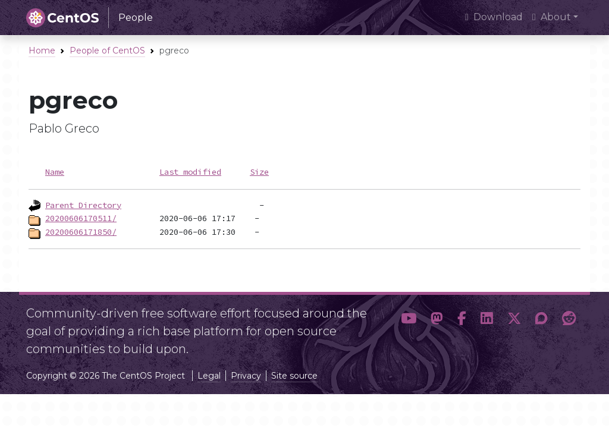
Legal (209, 375)
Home (42, 50)
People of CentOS (107, 50)
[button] (408, 326)
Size (259, 171)
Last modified (190, 171)
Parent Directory (83, 205)
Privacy (246, 375)
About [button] (551, 17)
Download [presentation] (494, 17)
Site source (294, 375)
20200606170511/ (81, 218)
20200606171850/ (81, 231)
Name (54, 171)
